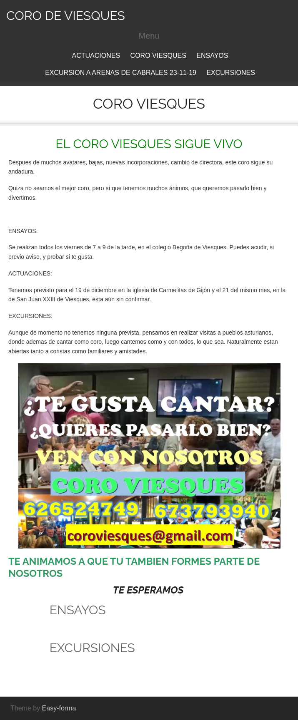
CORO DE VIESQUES (65, 15)
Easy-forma (59, 708)
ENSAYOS (212, 55)
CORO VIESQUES (158, 55)
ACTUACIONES (96, 55)
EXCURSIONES (230, 72)
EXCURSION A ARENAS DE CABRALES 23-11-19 (120, 72)
